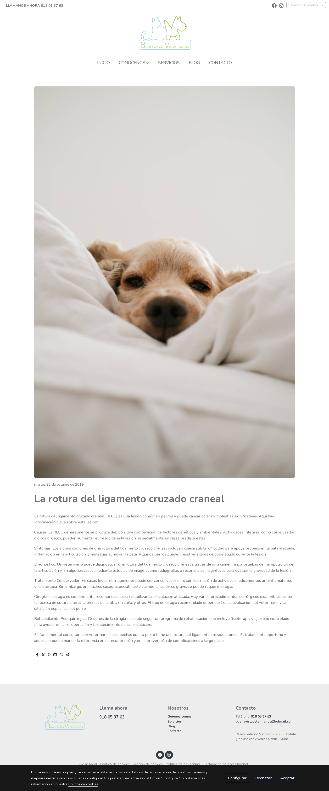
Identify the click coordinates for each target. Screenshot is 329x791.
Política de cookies (115, 764)
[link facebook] (274, 5)
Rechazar (263, 778)
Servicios (174, 721)
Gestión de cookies (148, 764)
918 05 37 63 (111, 717)
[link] (164, 33)
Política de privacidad (183, 764)
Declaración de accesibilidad (225, 764)
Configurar (237, 778)
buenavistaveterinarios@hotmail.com (264, 721)
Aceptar (287, 778)
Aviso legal (88, 764)
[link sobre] (62, 717)
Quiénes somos (179, 716)
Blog (171, 726)
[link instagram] (281, 5)
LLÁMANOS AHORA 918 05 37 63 (34, 5)
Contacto (174, 731)
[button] (133, 62)
